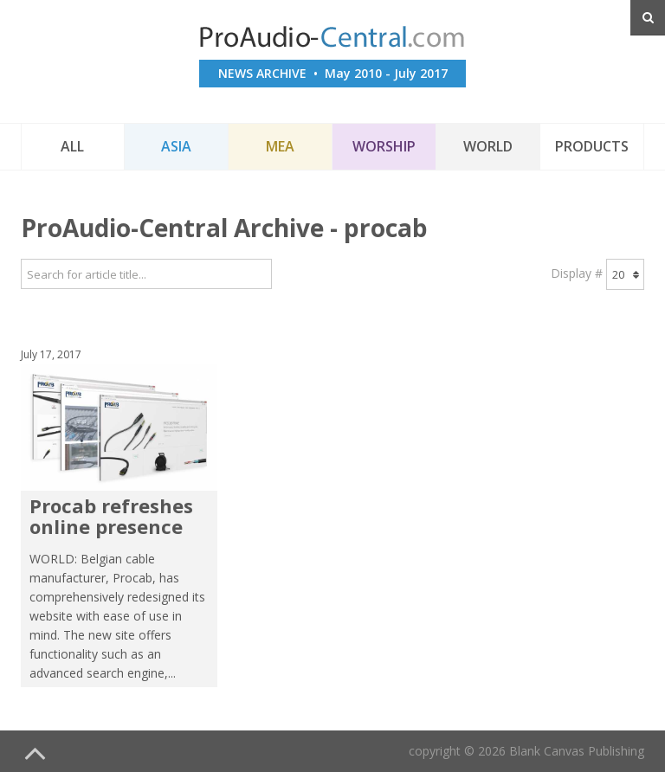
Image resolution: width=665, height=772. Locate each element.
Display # (577, 273)
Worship (384, 146)
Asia (176, 146)
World (488, 146)
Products (592, 146)
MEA (280, 146)
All (72, 146)
